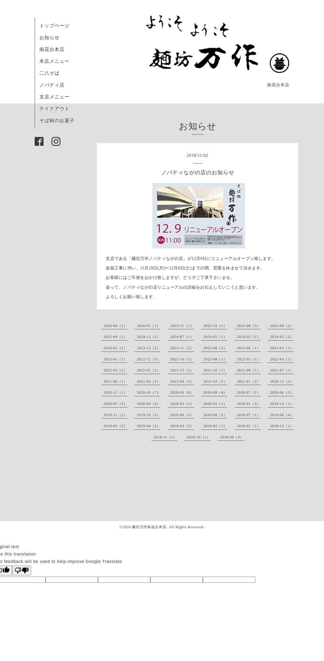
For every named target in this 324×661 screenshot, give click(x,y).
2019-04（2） (149, 426)
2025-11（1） (182, 326)
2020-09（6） (182, 392)
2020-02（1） (215, 404)
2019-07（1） (249, 415)
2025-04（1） (115, 337)
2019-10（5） (149, 415)
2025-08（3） (249, 326)
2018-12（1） (282, 426)
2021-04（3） (182, 381)
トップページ (54, 25)
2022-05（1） (249, 359)
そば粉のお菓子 (57, 120)
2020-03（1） (182, 404)
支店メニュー (54, 96)
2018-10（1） (199, 437)
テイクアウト (54, 108)
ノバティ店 (52, 84)
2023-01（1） (115, 359)
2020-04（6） (149, 404)
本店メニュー (54, 61)
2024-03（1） (249, 337)
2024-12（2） (149, 337)
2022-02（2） (115, 370)
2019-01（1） (249, 426)
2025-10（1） (215, 326)
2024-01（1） (115, 348)
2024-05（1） (215, 337)
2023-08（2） (215, 348)
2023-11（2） (182, 348)
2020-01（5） (249, 404)
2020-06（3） (282, 392)
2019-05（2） (115, 426)
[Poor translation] (21, 570)
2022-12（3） (149, 359)
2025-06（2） (282, 326)
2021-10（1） (215, 370)
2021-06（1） (115, 381)
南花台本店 (52, 49)
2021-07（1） (282, 370)
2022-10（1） (182, 359)
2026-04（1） (115, 326)
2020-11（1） (115, 392)
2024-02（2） (282, 337)
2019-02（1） (215, 426)
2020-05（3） (115, 404)
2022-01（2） (149, 370)
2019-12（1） (282, 404)
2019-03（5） (182, 426)
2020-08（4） (215, 392)
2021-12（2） (182, 370)
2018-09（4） (232, 437)
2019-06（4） (282, 415)
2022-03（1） (282, 359)
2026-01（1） (149, 326)
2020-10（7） (149, 392)
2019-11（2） (115, 415)
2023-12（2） (149, 348)
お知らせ (49, 37)
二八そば (49, 73)
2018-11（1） (165, 437)
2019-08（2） (215, 415)
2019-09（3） (182, 415)
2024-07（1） (182, 337)
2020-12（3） (282, 381)
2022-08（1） (215, 359)
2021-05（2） (149, 381)
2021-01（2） (249, 381)
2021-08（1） (249, 370)
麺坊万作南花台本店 (149, 527)
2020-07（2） (249, 392)
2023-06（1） (249, 348)
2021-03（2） (215, 381)
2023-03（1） (282, 348)
